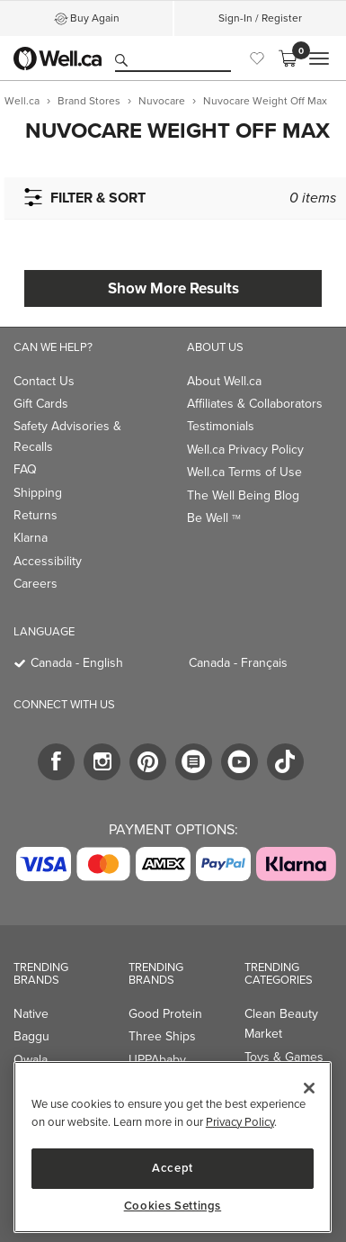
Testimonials (220, 426)
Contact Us (44, 381)
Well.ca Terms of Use (244, 472)
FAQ (25, 469)
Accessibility (47, 561)
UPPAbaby (157, 1059)
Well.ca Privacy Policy (245, 449)
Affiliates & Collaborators (255, 403)
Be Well (214, 517)
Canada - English (77, 662)
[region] (172, 1147)
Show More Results (173, 288)
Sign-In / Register (260, 18)
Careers (35, 583)
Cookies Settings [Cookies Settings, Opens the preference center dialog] (173, 1206)
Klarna (30, 537)
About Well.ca (224, 381)
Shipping (37, 492)
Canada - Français (238, 662)
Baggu (31, 1036)
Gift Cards (40, 403)
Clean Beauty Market (281, 1023)
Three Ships (162, 1036)
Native (31, 1013)
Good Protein (165, 1013)
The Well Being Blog (243, 495)
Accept (172, 1167)
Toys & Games (284, 1057)
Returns (35, 515)
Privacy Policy (240, 1121)
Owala (30, 1059)
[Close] (309, 1088)
